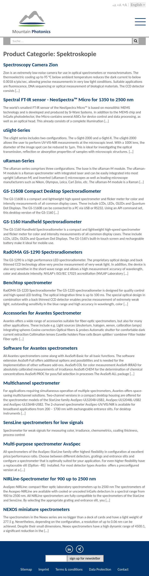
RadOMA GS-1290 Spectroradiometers (42, 252)
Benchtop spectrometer (27, 282)
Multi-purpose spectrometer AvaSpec (41, 444)
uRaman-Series (18, 161)
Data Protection (100, 569)
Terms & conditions (69, 569)
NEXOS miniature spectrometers (36, 509)
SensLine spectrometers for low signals (43, 422)
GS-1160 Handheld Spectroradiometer (42, 222)
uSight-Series (16, 130)
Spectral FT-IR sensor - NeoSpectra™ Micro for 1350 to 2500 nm (68, 99)
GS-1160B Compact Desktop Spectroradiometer (52, 191)
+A (114, 5)
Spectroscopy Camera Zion (30, 65)
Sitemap (26, 569)
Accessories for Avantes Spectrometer (42, 313)
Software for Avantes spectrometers (40, 348)
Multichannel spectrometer (31, 383)
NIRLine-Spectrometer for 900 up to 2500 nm (49, 479)
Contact (123, 569)
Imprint (43, 569)
